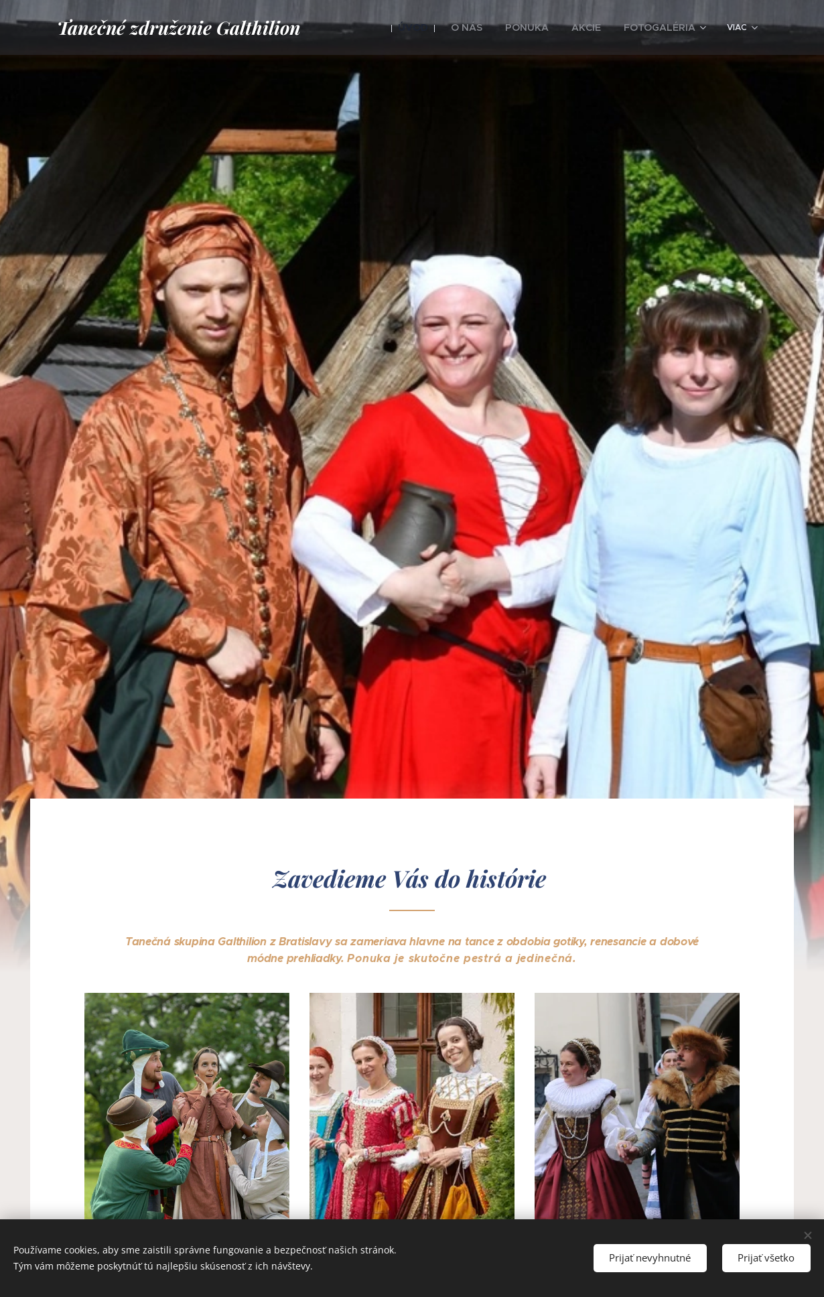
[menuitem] (432, 27)
